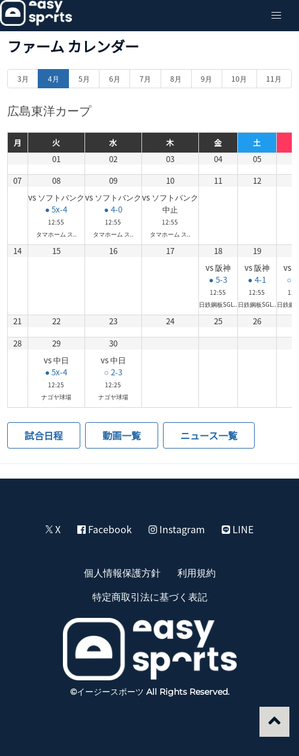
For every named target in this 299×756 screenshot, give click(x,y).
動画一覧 (121, 435)
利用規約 (196, 572)
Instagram (177, 529)
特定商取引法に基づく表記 (149, 596)
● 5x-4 (56, 209)
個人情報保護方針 (122, 572)
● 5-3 (217, 279)
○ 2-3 (113, 372)
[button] (276, 15)
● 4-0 (113, 209)
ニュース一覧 (208, 435)
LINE (237, 529)
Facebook (104, 529)
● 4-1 (256, 279)
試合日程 (44, 435)
